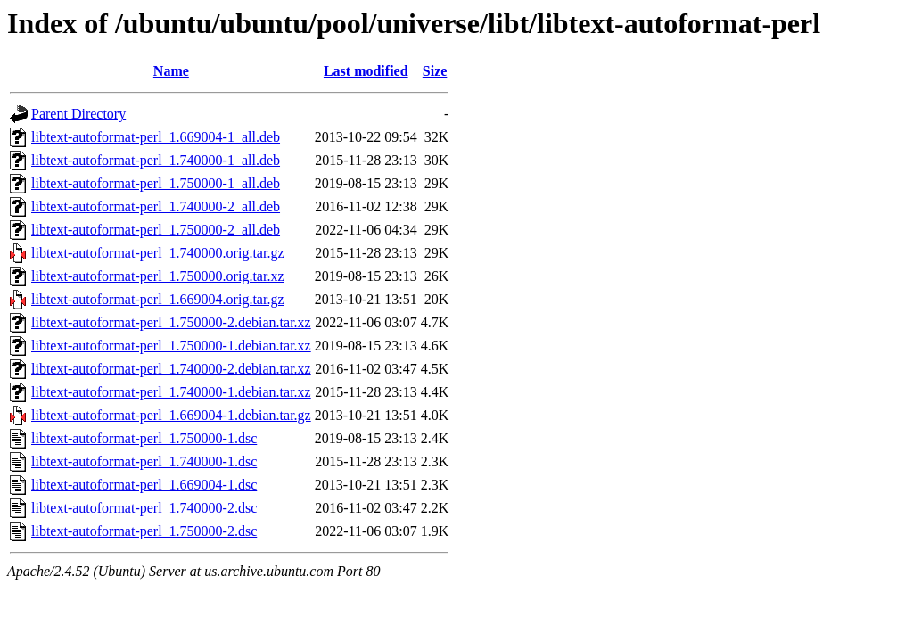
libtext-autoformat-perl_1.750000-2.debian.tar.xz (171, 322)
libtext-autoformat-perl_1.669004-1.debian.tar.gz (171, 415)
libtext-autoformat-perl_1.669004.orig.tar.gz (157, 299)
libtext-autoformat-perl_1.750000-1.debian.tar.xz (171, 345)
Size (435, 70)
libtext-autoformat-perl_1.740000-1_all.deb (155, 160)
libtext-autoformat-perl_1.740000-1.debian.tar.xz (171, 391)
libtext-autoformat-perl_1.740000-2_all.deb (155, 206)
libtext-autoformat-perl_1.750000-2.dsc (144, 531)
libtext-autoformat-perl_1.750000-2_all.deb (155, 229)
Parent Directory (78, 113)
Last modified (366, 70)
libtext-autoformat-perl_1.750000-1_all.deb (155, 183)
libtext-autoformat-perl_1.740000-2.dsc (144, 507)
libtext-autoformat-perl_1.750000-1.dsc (144, 438)
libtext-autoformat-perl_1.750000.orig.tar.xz (157, 276)
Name (171, 70)
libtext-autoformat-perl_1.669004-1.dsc (144, 484)
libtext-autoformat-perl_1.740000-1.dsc (144, 461)
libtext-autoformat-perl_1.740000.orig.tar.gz (157, 252)
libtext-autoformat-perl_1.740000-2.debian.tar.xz (171, 368)
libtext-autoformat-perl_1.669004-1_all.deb (155, 136)
